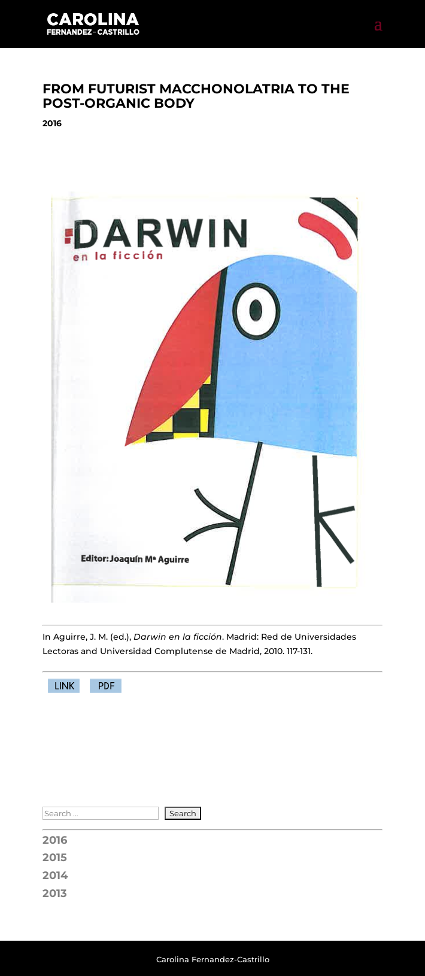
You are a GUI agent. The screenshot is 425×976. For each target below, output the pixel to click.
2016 (54, 840)
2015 (54, 857)
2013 (54, 893)
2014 (55, 875)
